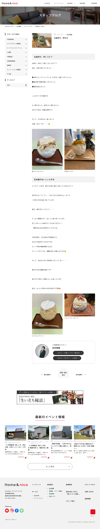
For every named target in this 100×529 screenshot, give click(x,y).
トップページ (36, 485)
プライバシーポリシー (11, 519)
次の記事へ (79, 375)
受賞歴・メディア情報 (55, 491)
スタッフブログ (28, 26)
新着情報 (82, 3)
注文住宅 (47, 3)
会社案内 (70, 3)
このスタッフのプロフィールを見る (67, 358)
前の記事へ (47, 375)
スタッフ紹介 (70, 501)
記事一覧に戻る (63, 374)
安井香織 (69, 35)
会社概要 (19, 26)
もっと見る (50, 466)
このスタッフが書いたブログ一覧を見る (68, 353)
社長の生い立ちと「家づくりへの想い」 (73, 493)
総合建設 (51, 494)
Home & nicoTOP (9, 26)
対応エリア (52, 496)
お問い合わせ (89, 492)
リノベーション (59, 3)
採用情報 (94, 3)
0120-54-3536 (11, 498)
